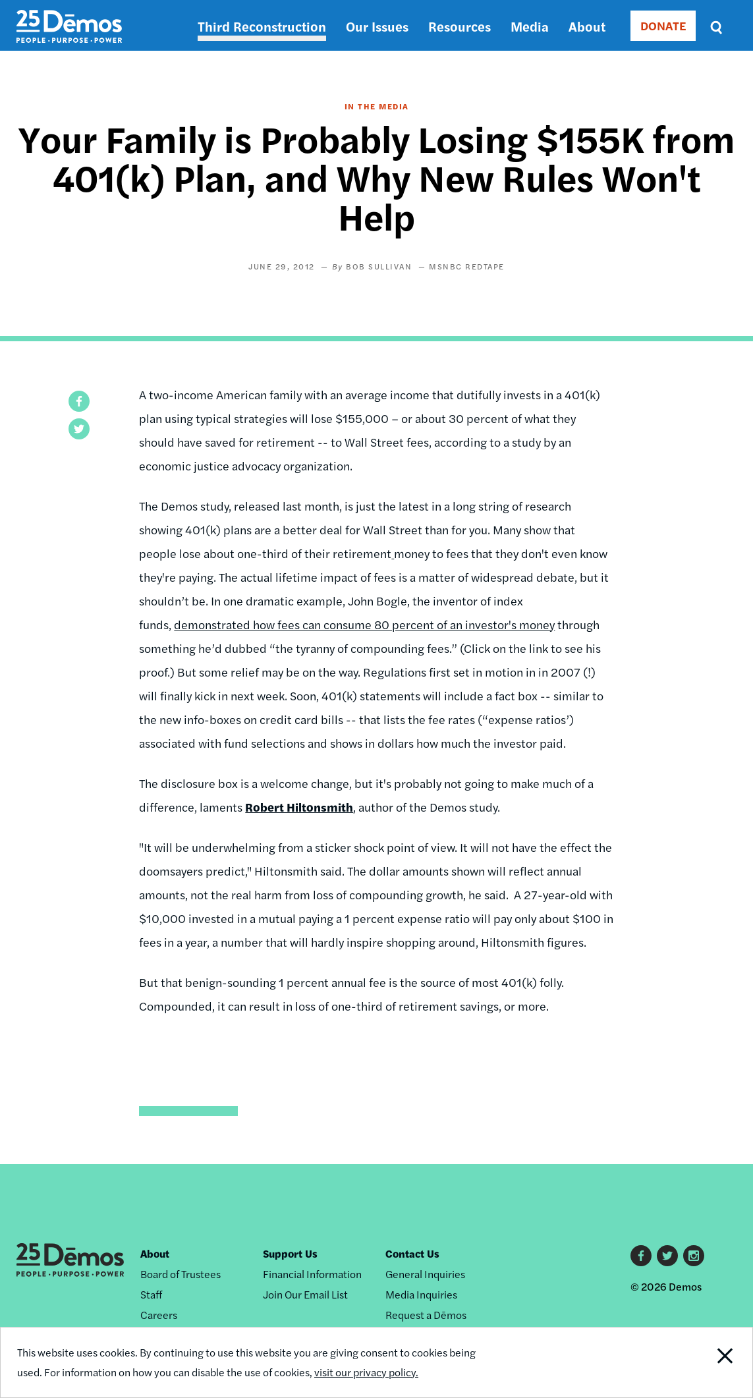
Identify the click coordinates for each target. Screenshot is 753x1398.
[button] (79, 401)
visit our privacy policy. (366, 1372)
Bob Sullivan (379, 266)
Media (530, 26)
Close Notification (713, 1362)
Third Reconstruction (262, 26)
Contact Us (412, 1253)
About (587, 26)
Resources (459, 26)
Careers (158, 1314)
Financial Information (312, 1273)
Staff (151, 1294)
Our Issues (377, 26)
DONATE (663, 25)
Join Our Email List (305, 1294)
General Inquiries (425, 1273)
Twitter (667, 1255)
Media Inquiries (421, 1294)
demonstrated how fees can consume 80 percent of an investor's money (364, 624)
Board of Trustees (180, 1273)
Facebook (641, 1255)
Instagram (693, 1255)
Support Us (290, 1253)
